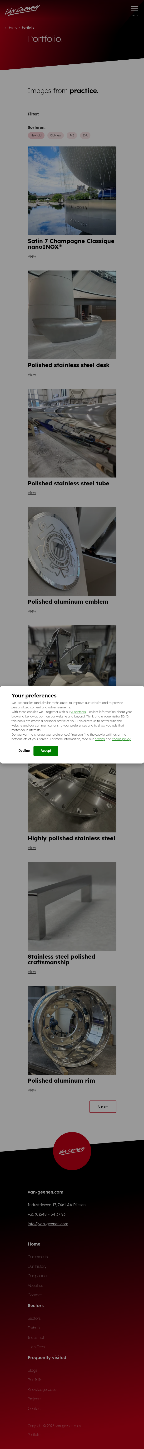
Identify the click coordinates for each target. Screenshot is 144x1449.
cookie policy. (121, 739)
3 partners (78, 712)
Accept (46, 751)
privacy (99, 739)
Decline (24, 751)
